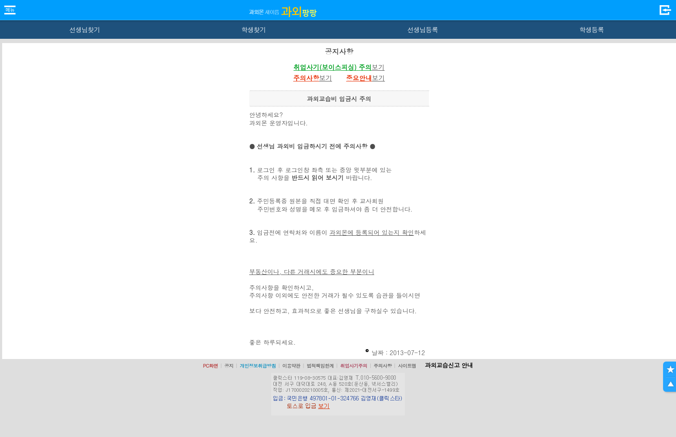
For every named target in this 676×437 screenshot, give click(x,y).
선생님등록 (422, 29)
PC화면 (210, 365)
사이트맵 (407, 365)
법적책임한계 (320, 365)
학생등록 (591, 29)
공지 (228, 365)
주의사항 (383, 365)
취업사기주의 (353, 365)
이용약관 (291, 365)
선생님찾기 (84, 29)
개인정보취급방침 (258, 365)
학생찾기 (253, 29)
